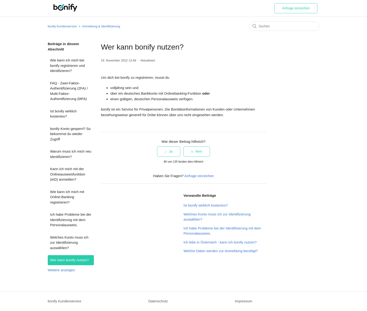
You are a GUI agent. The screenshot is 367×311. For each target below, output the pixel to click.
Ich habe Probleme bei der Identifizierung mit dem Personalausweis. (70, 219)
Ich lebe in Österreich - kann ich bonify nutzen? (220, 242)
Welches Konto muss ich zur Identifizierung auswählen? (69, 242)
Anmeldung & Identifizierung (101, 26)
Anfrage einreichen (296, 8)
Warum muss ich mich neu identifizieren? (70, 154)
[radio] (168, 152)
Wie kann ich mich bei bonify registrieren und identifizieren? (67, 65)
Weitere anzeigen (61, 270)
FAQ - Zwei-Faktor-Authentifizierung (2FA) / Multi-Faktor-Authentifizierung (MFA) (69, 91)
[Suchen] (284, 26)
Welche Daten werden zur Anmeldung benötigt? (221, 251)
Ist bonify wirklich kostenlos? (63, 113)
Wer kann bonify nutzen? (69, 260)
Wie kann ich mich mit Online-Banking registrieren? (67, 197)
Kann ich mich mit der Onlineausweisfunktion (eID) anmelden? (67, 174)
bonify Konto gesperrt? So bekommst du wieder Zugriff (70, 134)
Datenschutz (158, 301)
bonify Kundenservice (62, 26)
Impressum (243, 301)
